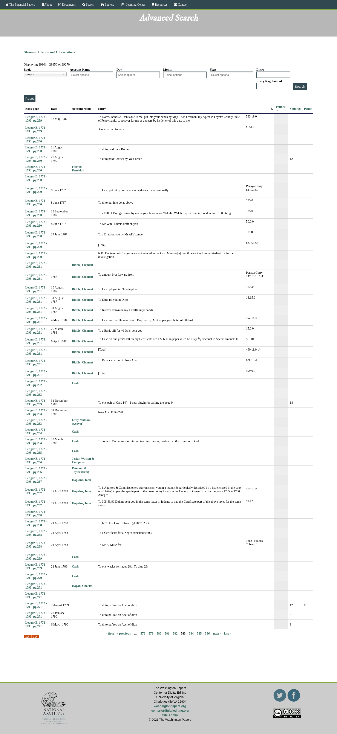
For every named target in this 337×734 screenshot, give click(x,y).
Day (119, 69)
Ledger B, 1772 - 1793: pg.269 (36, 556)
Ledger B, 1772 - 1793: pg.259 (36, 118)
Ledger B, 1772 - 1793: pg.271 (36, 585)
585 (199, 633)
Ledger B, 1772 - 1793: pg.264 (36, 431)
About (48, 4)
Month (167, 69)
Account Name (80, 69)
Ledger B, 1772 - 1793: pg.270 (36, 576)
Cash (75, 383)
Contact (182, 4)
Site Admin (170, 715)
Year (213, 69)
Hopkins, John (81, 480)
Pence (308, 108)
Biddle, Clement (82, 265)
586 (207, 633)
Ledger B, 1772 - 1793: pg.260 (36, 139)
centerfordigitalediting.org (170, 710)
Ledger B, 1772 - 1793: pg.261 (36, 264)
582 (175, 633)
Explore (109, 4)
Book (27, 69)
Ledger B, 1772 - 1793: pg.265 (36, 450)
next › (217, 633)
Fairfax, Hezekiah (78, 168)
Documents (68, 4)
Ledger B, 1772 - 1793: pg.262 (36, 383)
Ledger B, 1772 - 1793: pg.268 (36, 513)
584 (191, 633)
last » (227, 633)
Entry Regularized (269, 81)
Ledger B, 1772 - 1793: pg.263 (36, 392)
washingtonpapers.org (170, 706)
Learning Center (135, 4)
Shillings (295, 108)
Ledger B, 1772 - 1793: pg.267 (36, 479)
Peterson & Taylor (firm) (80, 470)
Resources (160, 4)
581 (167, 633)
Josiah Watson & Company (83, 460)
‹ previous (124, 633)
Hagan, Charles (82, 586)
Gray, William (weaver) (81, 421)
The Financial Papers (21, 4)
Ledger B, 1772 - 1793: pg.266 (36, 460)
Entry (260, 69)
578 (142, 633)
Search (89, 4)
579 (151, 633)
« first (110, 633)
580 (158, 633)
